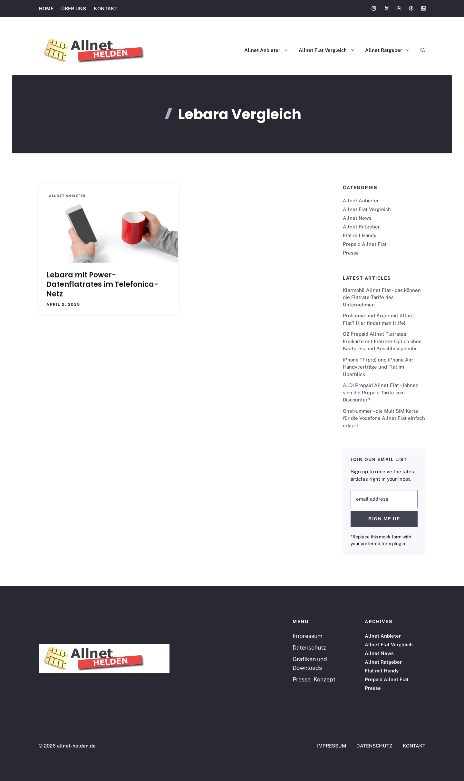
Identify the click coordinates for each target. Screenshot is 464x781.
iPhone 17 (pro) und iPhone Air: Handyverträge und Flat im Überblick (378, 367)
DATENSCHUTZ (374, 745)
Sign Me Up (384, 518)
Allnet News (357, 218)
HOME (46, 8)
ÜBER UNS (73, 8)
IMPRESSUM (331, 745)
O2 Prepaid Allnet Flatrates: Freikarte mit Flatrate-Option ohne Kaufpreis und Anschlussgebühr (382, 341)
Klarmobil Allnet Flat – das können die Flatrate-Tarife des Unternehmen (382, 297)
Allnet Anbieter (269, 50)
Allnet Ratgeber (390, 50)
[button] (420, 50)
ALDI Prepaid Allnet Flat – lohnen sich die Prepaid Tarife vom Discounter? (381, 392)
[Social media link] (373, 8)
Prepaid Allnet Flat (365, 244)
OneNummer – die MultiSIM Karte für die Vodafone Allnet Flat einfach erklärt (384, 418)
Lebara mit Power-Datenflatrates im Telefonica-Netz (102, 284)
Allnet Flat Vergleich (329, 50)
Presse (351, 253)
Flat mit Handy (359, 235)
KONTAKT (105, 8)
